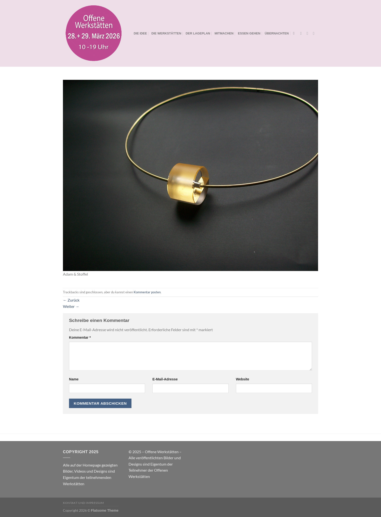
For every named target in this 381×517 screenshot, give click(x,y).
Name (73, 379)
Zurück (71, 300)
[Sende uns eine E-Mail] (315, 33)
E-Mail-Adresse (165, 379)
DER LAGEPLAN (198, 33)
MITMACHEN (224, 33)
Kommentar (80, 337)
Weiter (71, 306)
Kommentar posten (147, 292)
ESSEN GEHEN (249, 33)
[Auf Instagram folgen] (309, 33)
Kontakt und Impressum (83, 503)
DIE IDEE (140, 33)
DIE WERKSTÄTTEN (166, 33)
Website (242, 379)
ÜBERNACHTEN (277, 33)
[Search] (295, 33)
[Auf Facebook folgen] (302, 33)
